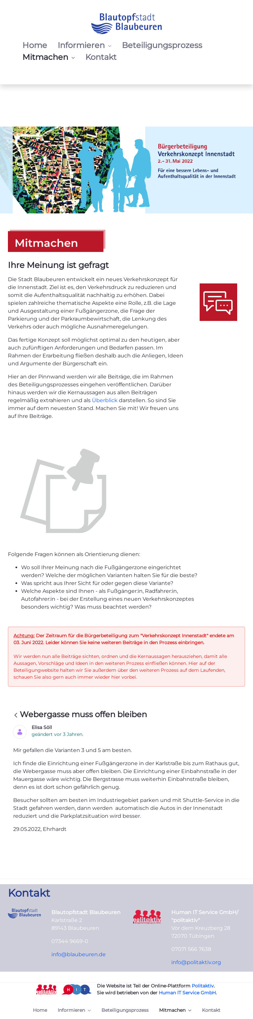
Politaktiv (203, 986)
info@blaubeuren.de (78, 954)
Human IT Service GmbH (187, 993)
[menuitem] (34, 45)
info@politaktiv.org (196, 962)
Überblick (105, 400)
